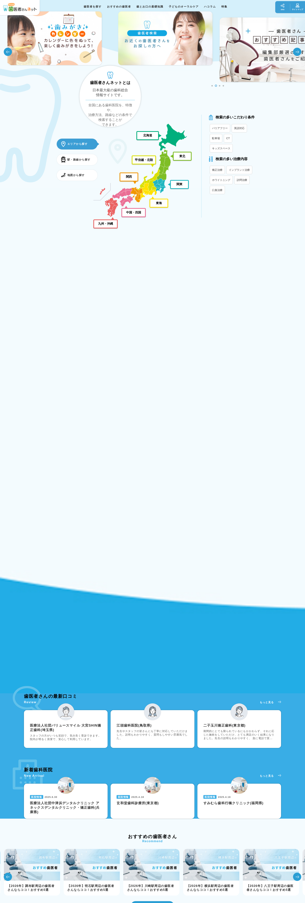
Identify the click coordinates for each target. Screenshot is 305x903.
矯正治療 (217, 169)
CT (228, 138)
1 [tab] (212, 86)
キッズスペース (221, 148)
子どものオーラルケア (184, 6)
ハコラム (210, 6)
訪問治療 (242, 179)
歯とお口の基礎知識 (149, 6)
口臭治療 (217, 190)
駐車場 (216, 138)
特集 (224, 6)
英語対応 (239, 128)
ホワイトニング (221, 179)
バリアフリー (220, 128)
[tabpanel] (167, 49)
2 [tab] (216, 86)
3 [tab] (220, 86)
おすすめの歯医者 (119, 6)
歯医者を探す (93, 6)
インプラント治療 (239, 169)
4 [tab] (223, 86)
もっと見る (267, 702)
